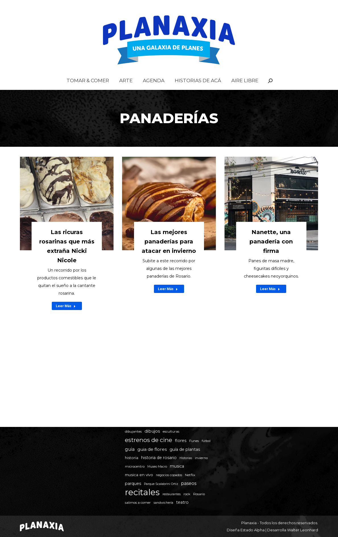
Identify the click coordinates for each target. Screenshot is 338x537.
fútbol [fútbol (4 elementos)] (206, 441)
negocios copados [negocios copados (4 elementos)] (169, 475)
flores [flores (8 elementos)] (180, 440)
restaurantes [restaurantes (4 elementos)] (171, 494)
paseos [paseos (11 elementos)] (188, 483)
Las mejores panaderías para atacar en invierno (169, 253)
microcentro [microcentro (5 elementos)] (135, 466)
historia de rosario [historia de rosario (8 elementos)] (159, 457)
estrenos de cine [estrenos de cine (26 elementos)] (148, 439)
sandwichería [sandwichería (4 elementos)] (163, 503)
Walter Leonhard (302, 530)
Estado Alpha (252, 530)
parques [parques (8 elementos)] (133, 483)
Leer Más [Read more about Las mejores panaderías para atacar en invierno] (168, 300)
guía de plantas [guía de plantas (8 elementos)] (185, 449)
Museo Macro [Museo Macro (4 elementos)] (157, 466)
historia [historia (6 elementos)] (131, 458)
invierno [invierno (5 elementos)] (201, 458)
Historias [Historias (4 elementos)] (186, 458)
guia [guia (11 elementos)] (130, 449)
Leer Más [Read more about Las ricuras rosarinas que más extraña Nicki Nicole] (66, 317)
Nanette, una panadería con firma (271, 253)
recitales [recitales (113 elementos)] (142, 492)
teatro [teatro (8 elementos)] (182, 502)
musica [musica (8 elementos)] (177, 466)
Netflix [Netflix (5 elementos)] (190, 475)
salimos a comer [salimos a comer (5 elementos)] (138, 503)
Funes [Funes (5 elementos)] (194, 441)
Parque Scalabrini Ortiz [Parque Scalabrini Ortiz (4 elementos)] (161, 484)
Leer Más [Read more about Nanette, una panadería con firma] (270, 300)
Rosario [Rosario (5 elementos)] (199, 494)
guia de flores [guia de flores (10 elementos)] (152, 449)
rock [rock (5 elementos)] (187, 494)
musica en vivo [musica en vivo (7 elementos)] (139, 474)
